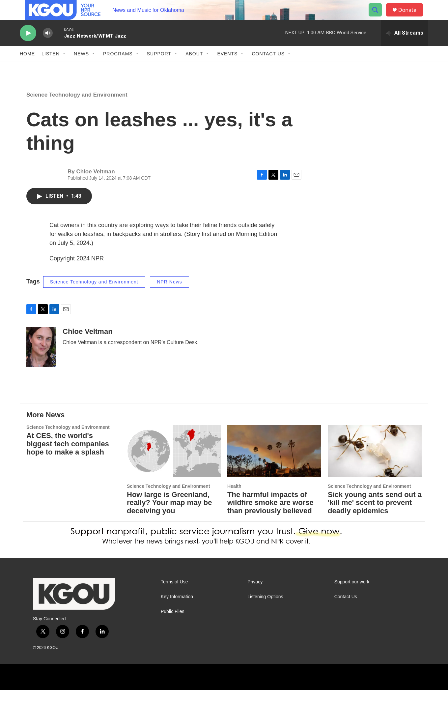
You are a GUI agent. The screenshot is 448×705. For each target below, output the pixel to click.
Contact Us (268, 68)
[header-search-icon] (378, 17)
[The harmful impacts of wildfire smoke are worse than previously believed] (274, 466)
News (81, 68)
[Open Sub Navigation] (64, 68)
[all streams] (404, 48)
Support (159, 68)
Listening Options (265, 611)
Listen (51, 68)
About (194, 68)
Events (227, 68)
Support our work (352, 596)
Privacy (255, 596)
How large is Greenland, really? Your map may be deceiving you (169, 517)
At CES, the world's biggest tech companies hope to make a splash (67, 458)
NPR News (169, 296)
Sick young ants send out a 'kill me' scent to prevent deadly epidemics (375, 517)
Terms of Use (174, 596)
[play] (28, 48)
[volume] (47, 48)
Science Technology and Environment (76, 109)
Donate (411, 17)
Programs (118, 68)
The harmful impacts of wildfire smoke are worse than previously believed (270, 517)
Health (234, 501)
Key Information (177, 611)
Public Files (172, 626)
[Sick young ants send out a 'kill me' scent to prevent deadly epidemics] (375, 466)
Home (27, 68)
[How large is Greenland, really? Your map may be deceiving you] (174, 466)
